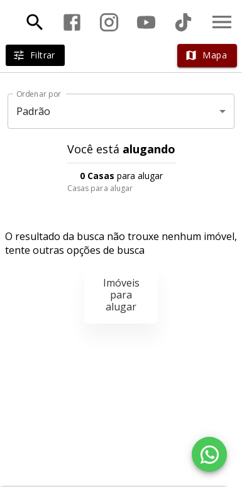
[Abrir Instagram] (109, 22)
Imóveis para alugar (121, 295)
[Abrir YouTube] (146, 22)
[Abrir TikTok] (183, 22)
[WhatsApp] (209, 454)
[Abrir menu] (222, 22)
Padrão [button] (33, 111)
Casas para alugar (100, 188)
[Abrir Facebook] (72, 22)
